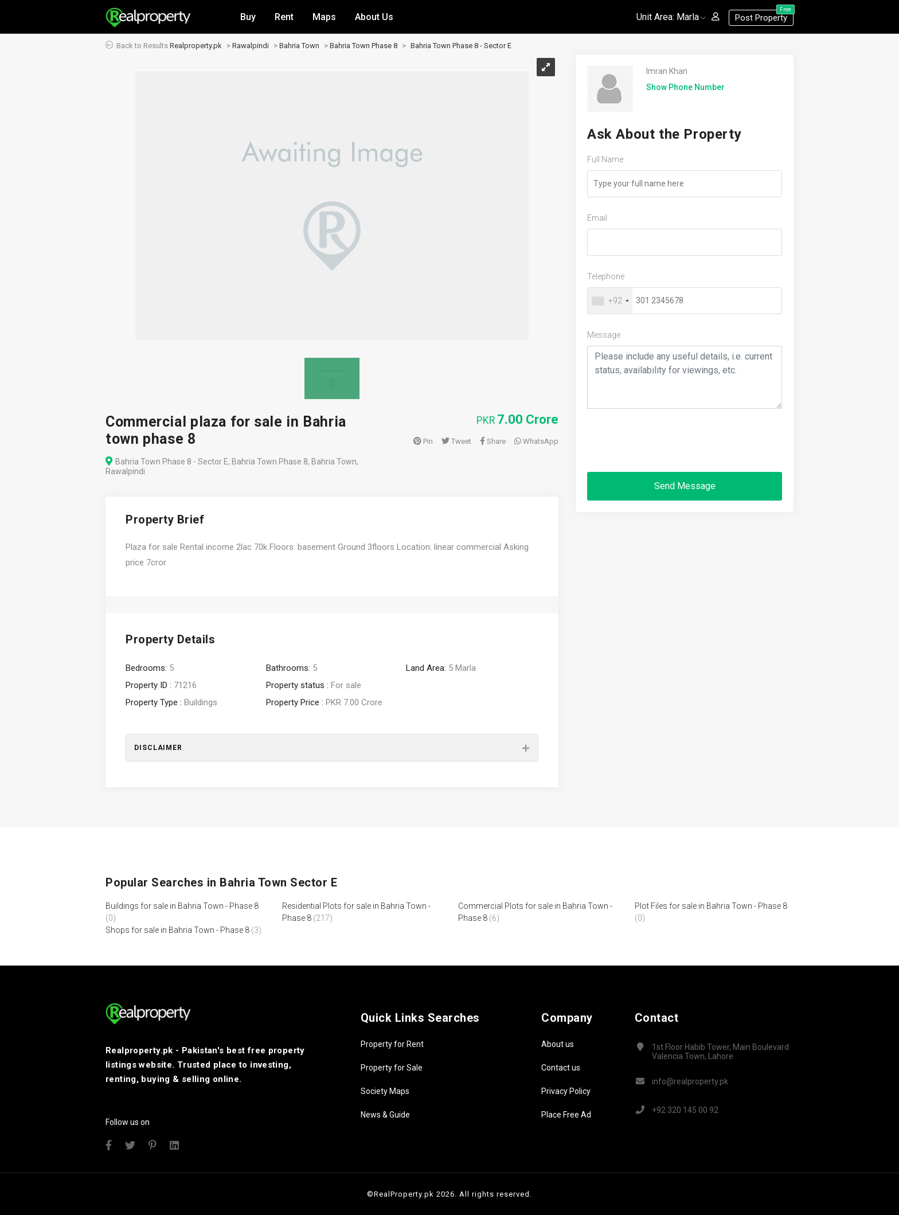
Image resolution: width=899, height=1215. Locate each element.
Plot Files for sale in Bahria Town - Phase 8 (711, 906)
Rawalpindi (250, 45)
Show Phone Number (685, 87)
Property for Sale (392, 1067)
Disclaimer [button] (158, 748)
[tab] (332, 748)
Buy (248, 16)
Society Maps (385, 1091)
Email (597, 217)
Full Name (605, 159)
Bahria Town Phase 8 (363, 45)
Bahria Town (299, 45)
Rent (284, 16)
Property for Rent (392, 1044)
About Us (374, 16)
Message (603, 334)
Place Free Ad (566, 1114)
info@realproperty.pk (690, 1081)
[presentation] (674, 440)
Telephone (605, 276)
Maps (324, 16)
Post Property (764, 15)
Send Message (685, 485)
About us (557, 1044)
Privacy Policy (566, 1091)
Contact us (560, 1067)
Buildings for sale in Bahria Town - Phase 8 (182, 906)
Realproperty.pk (196, 45)
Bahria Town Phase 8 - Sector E (461, 45)
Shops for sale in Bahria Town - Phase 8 (177, 930)
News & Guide (385, 1114)
